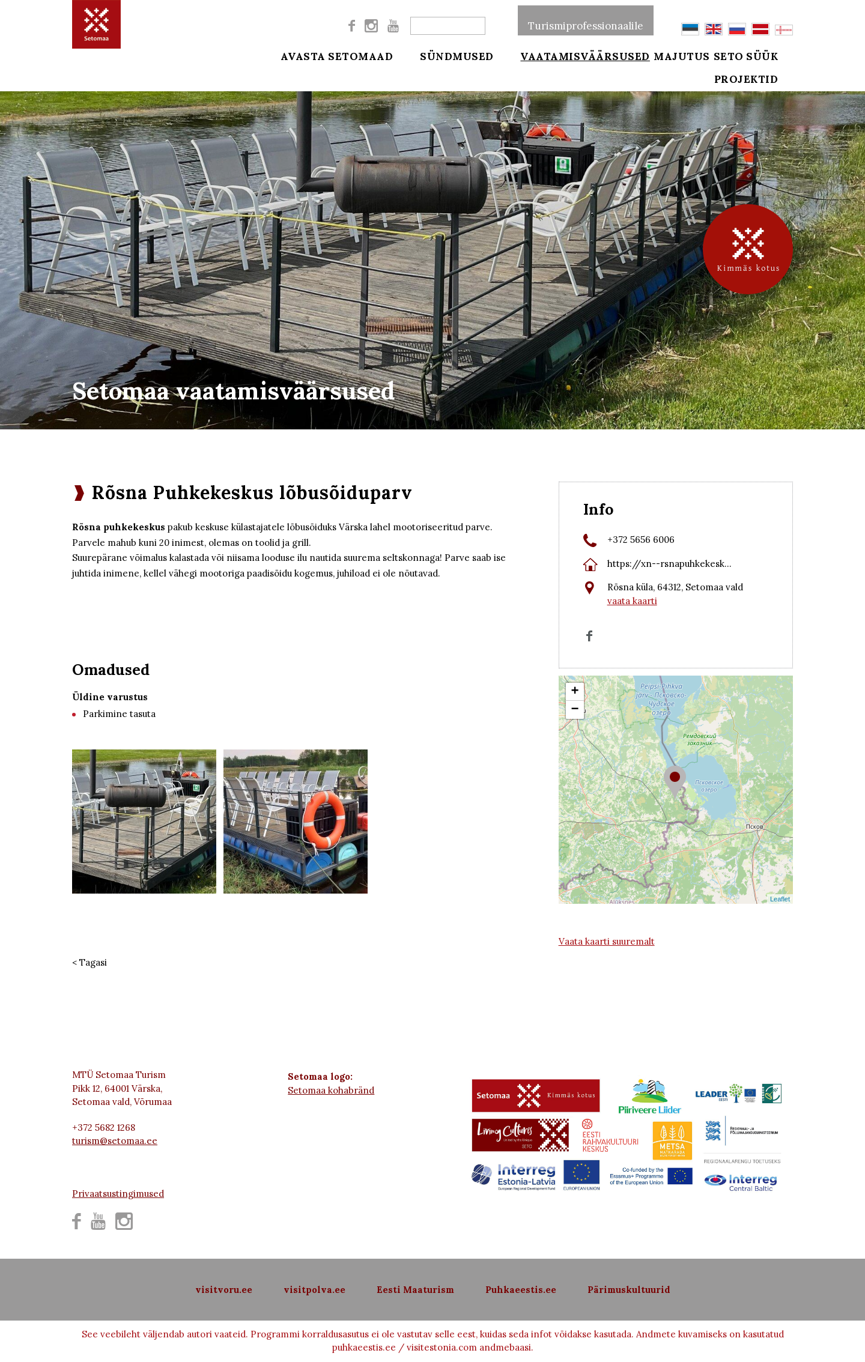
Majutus (682, 55)
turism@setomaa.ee (114, 1140)
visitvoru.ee (223, 1289)
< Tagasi (89, 962)
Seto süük (761, 55)
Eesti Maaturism (415, 1289)
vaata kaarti (632, 601)
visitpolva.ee (314, 1289)
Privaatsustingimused (118, 1193)
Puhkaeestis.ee (520, 1289)
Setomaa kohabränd (331, 1090)
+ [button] (575, 692)
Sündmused (449, 55)
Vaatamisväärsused (570, 55)
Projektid (762, 85)
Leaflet (780, 899)
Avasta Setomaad (337, 55)
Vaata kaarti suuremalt (607, 941)
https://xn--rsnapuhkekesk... (669, 563)
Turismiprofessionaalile (585, 20)
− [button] (575, 710)
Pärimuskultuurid (628, 1289)
